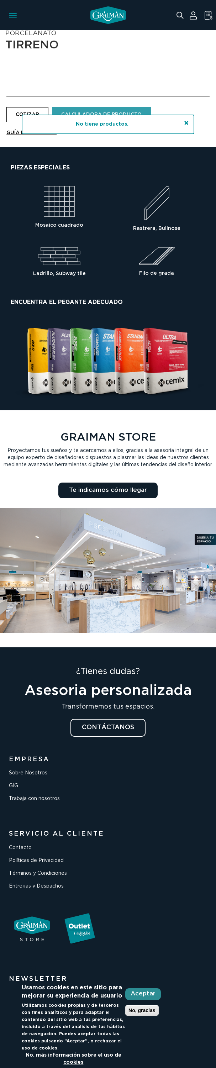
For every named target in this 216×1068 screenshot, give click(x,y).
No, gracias (141, 1010)
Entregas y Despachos (36, 886)
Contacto (20, 848)
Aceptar (143, 993)
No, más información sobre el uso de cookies (73, 1058)
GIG (13, 786)
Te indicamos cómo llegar (108, 490)
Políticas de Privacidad (36, 860)
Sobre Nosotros (28, 773)
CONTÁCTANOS (108, 727)
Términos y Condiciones (38, 873)
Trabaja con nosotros (34, 798)
